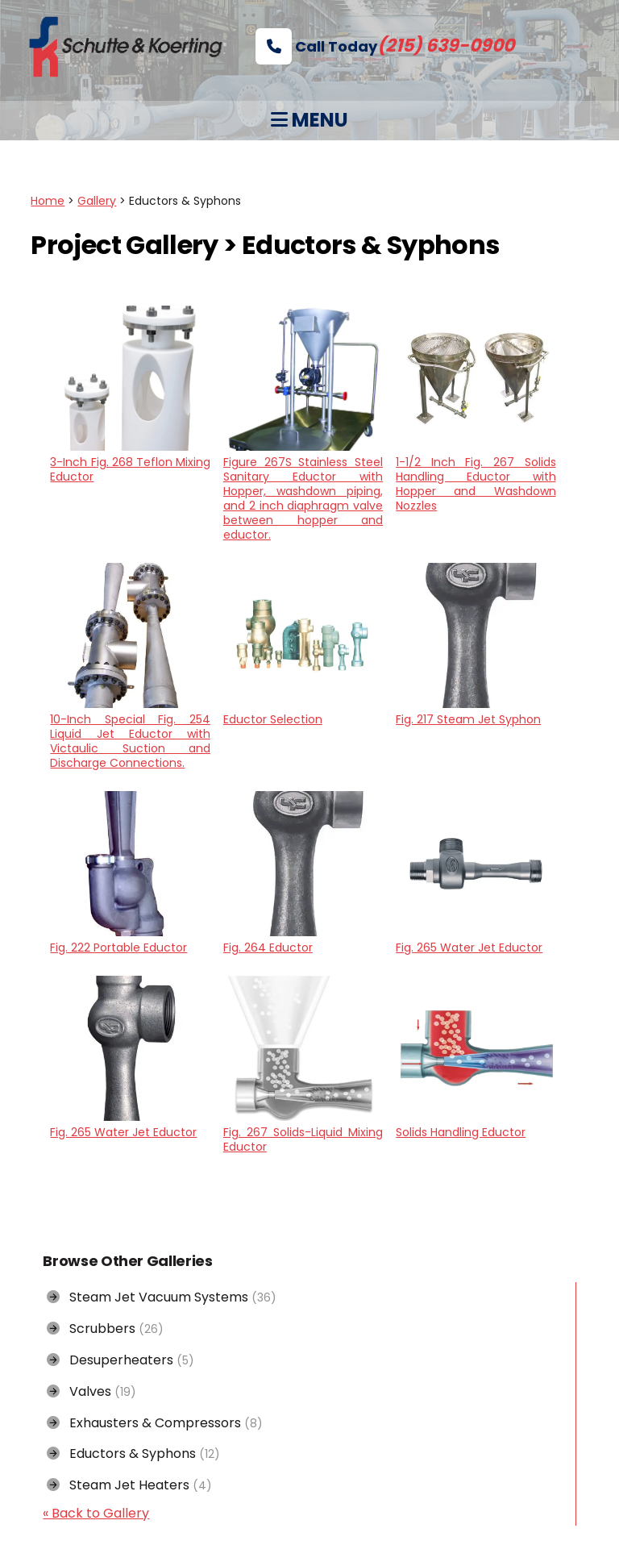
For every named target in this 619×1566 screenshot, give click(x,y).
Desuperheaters (120, 1360)
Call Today (384, 46)
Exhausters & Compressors (155, 1423)
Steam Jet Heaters (129, 1485)
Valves (91, 1391)
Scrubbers (105, 1328)
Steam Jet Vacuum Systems (161, 1297)
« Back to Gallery (96, 1513)
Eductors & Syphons (133, 1453)
